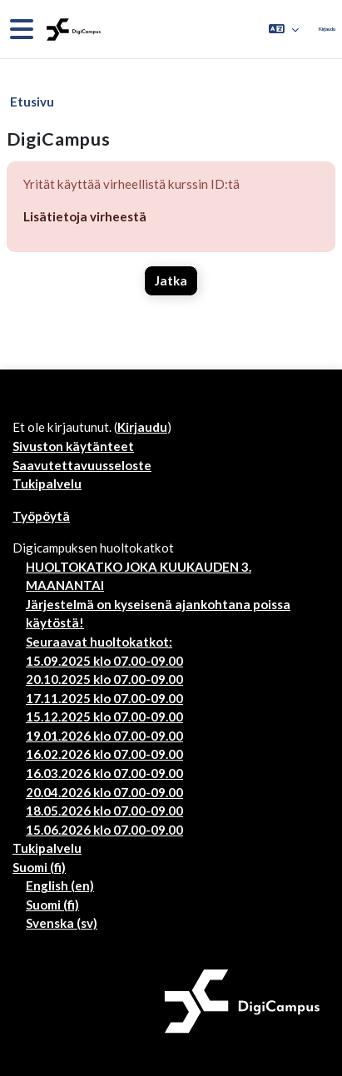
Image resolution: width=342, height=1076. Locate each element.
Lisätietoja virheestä (84, 216)
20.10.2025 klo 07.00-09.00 (104, 679)
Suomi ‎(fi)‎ (39, 867)
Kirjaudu (327, 29)
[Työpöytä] (72, 29)
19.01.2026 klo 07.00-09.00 (104, 735)
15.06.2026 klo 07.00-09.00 (104, 829)
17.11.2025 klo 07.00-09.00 (104, 698)
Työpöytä (41, 515)
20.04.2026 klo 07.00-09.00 (104, 792)
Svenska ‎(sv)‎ (61, 922)
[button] (284, 29)
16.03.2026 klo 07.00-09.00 (104, 773)
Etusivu (32, 101)
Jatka (171, 280)
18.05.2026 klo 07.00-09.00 (104, 810)
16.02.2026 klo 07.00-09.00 (104, 753)
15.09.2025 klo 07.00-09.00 (104, 660)
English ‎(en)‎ (60, 885)
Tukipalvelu (47, 483)
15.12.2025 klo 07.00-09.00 (104, 716)
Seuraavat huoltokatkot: (99, 641)
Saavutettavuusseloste (81, 465)
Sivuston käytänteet (73, 446)
